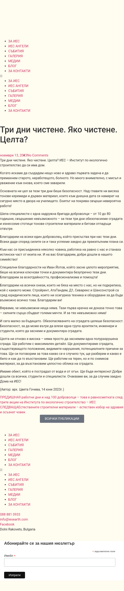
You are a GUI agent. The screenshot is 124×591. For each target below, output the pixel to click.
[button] (62, 76)
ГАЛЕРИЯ (15, 56)
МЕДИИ (14, 61)
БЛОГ (12, 66)
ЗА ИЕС (14, 41)
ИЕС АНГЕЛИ (18, 46)
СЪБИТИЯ (16, 51)
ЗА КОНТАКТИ (19, 71)
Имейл (10, 555)
